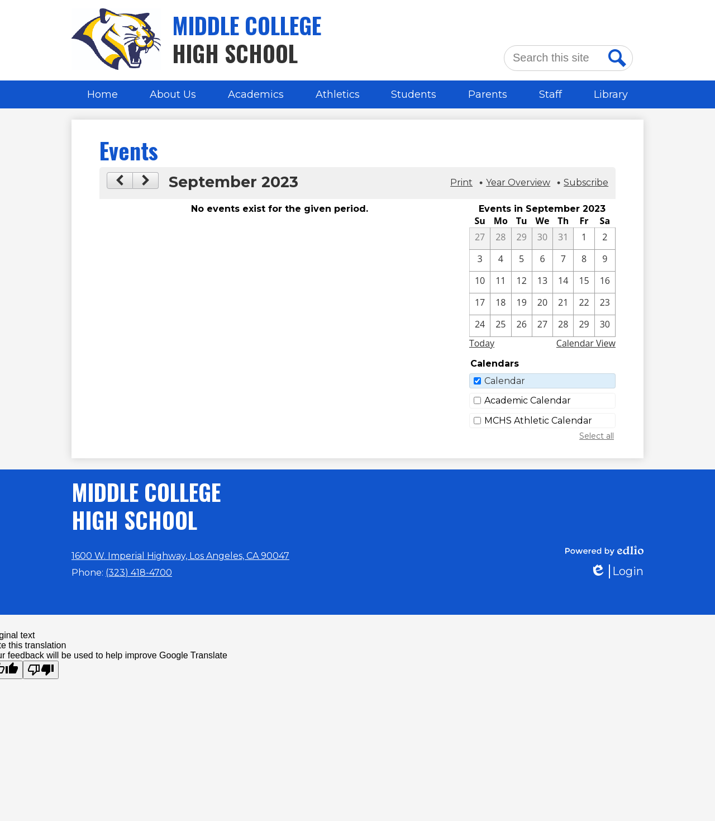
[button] (173, 94)
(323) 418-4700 (139, 572)
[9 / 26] (521, 326)
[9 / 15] (583, 282)
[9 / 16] (604, 282)
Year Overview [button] (518, 182)
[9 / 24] (479, 326)
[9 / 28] (563, 326)
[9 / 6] (542, 260)
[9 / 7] (563, 260)
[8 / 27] (479, 239)
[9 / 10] (479, 282)
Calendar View (586, 343)
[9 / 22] (583, 304)
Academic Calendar (527, 400)
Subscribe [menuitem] (586, 182)
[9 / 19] (521, 304)
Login (617, 571)
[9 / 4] (500, 260)
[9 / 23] (604, 304)
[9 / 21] (563, 304)
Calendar (504, 381)
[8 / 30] (542, 239)
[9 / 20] (542, 304)
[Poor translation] (41, 670)
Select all (596, 436)
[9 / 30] (604, 326)
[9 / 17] (479, 304)
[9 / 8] (583, 260)
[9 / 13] (542, 282)
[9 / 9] (604, 260)
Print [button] (461, 182)
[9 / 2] (604, 239)
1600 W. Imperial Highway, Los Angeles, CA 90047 (180, 556)
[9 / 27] (542, 326)
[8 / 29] (521, 239)
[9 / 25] (500, 326)
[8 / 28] (500, 239)
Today (481, 343)
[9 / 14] (563, 282)
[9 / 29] (583, 326)
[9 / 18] (500, 304)
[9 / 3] (479, 260)
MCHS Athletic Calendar (538, 420)
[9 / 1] (583, 239)
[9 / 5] (521, 260)
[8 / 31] (563, 239)
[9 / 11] (500, 282)
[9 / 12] (521, 282)
